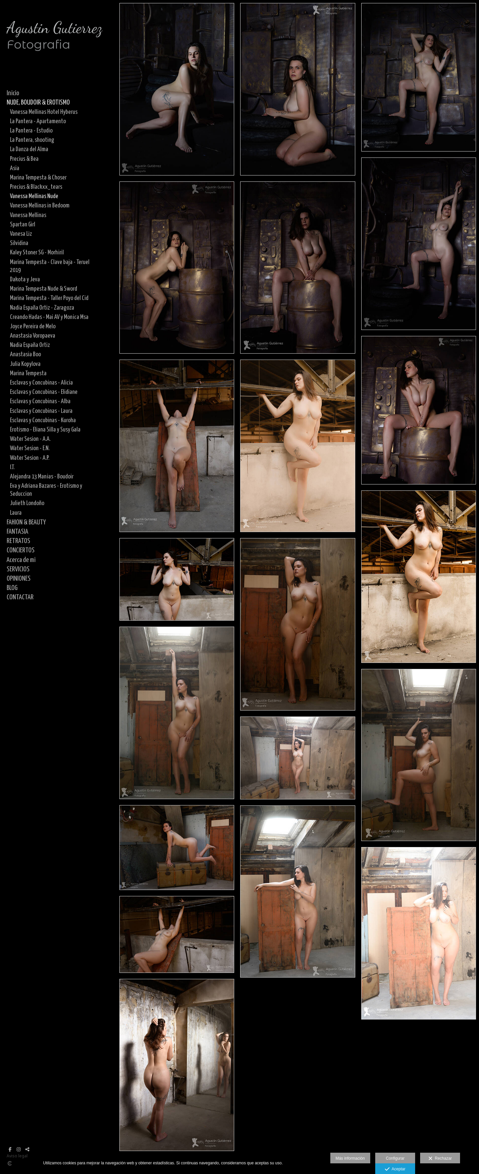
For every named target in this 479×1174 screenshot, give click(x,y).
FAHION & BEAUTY (26, 522)
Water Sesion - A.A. (30, 439)
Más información (350, 1158)
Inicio (13, 93)
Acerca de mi (21, 560)
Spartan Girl (22, 224)
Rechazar (440, 1158)
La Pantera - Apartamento (38, 121)
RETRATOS (18, 541)
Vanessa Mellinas (28, 215)
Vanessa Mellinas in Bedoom (40, 205)
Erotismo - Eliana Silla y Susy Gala (45, 430)
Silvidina (19, 243)
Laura (16, 513)
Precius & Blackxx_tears (36, 187)
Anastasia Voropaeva (32, 336)
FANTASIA (17, 531)
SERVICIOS (18, 569)
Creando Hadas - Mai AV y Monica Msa (49, 317)
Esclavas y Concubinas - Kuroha (43, 420)
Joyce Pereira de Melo (33, 326)
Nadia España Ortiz (30, 345)
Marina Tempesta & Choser (38, 177)
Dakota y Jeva (25, 279)
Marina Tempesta (28, 373)
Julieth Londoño (27, 503)
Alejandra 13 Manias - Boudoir (42, 476)
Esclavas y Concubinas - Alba (40, 401)
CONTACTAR (20, 597)
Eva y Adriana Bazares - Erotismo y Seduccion (46, 490)
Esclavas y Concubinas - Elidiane (44, 392)
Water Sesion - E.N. (30, 448)
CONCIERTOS (21, 550)
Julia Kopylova (25, 364)
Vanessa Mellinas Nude (34, 196)
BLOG (12, 588)
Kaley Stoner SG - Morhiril (37, 252)
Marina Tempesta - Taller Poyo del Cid (49, 298)
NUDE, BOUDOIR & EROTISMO (38, 102)
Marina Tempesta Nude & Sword (43, 289)
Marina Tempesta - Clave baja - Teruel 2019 (49, 266)
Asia (14, 168)
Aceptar (395, 1169)
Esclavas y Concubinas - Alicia (41, 383)
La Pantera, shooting (32, 140)
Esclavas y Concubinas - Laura (41, 411)
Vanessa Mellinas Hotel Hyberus (44, 112)
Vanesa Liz (21, 234)
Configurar (395, 1158)
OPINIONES (19, 578)
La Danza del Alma (29, 149)
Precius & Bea (24, 159)
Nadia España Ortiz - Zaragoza (42, 308)
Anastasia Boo (25, 354)
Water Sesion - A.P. (29, 458)
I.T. (12, 467)
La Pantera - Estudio (31, 131)
